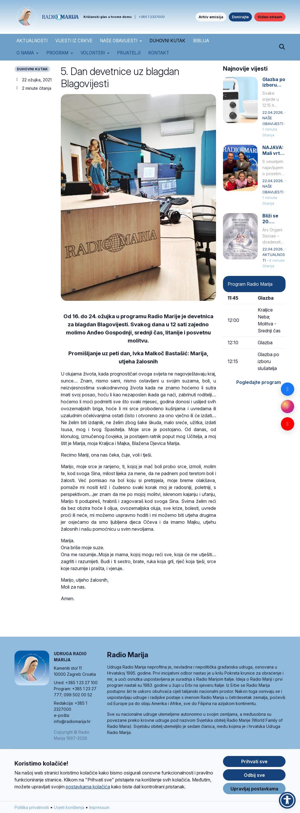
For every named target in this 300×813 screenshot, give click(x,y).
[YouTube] (287, 424)
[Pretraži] (282, 47)
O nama (25, 53)
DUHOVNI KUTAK (167, 40)
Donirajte (240, 16)
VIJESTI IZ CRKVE (73, 40)
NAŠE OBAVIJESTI (118, 40)
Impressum (99, 808)
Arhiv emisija (211, 16)
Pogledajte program (258, 382)
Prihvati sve (254, 763)
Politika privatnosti (31, 808)
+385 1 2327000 (152, 17)
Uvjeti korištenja (69, 808)
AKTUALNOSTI (32, 40)
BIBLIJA (201, 40)
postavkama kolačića (88, 788)
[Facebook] (287, 389)
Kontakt (158, 53)
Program (57, 53)
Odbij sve (254, 776)
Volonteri (93, 53)
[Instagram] (287, 406)
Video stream (269, 16)
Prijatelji (128, 53)
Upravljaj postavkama (254, 790)
